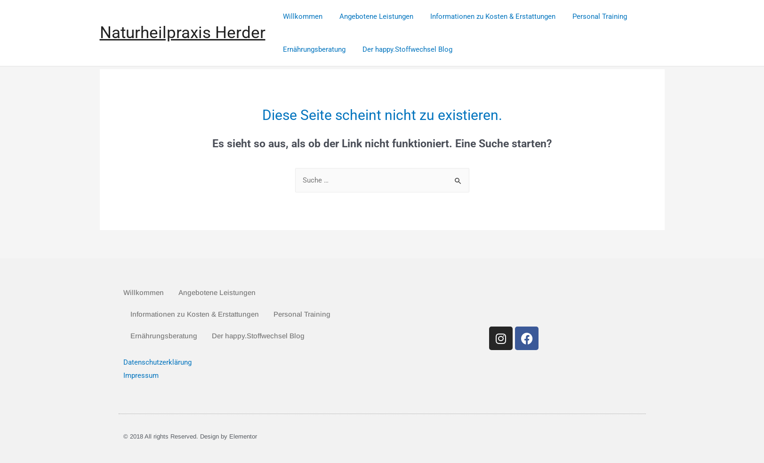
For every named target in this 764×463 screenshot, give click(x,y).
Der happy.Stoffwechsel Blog (404, 49)
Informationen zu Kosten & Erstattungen (486, 16)
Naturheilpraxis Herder (182, 32)
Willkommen (302, 16)
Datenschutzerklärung (157, 362)
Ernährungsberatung (313, 49)
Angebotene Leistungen (373, 16)
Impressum (141, 375)
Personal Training (590, 16)
